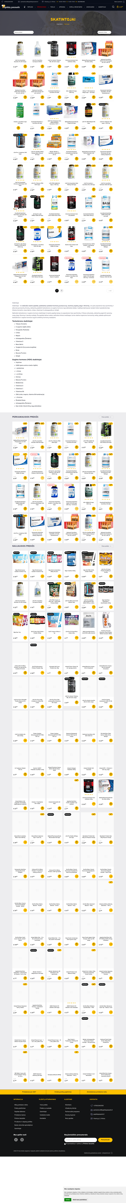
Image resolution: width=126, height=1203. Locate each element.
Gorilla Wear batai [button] (75, 7)
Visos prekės (105, 417)
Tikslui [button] (52, 7)
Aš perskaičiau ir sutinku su (80, 1144)
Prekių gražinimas (20, 1108)
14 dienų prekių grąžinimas (63, 1092)
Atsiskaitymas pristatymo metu (97, 1092)
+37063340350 (97, 1106)
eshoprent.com (106, 1153)
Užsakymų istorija (70, 1108)
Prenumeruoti (105, 1140)
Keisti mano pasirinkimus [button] (80, 1199)
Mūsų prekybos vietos (21, 1105)
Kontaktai (43, 1118)
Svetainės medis (45, 1115)
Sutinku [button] (68, 1199)
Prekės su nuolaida (45, 1108)
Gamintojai (17, 1128)
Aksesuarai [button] (90, 7)
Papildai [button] (28, 7)
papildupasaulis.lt (97, 1114)
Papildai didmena (19, 1112)
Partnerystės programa (72, 1112)
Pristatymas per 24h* (29, 1092)
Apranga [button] (62, 7)
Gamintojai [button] (102, 7)
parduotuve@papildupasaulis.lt (28, 2)
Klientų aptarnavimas (47, 1099)
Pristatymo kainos (20, 1115)
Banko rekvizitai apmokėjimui (23, 1125)
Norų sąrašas (69, 1118)
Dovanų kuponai (70, 1115)
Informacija (18, 1099)
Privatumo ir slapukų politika (23, 1122)
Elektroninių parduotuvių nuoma (92, 1153)
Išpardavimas (41, 7)
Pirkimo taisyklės (19, 1118)
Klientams (68, 1099)
